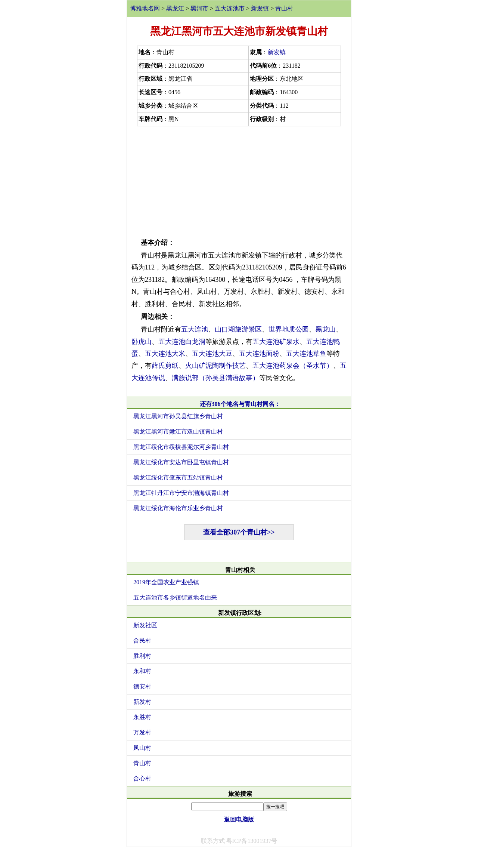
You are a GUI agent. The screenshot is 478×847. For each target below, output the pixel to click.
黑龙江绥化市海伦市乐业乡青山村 (178, 508)
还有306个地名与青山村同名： (240, 404)
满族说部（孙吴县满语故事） (215, 378)
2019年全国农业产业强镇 (166, 582)
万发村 (142, 732)
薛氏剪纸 (165, 365)
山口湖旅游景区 (238, 329)
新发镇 (260, 8)
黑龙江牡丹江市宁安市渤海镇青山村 (181, 493)
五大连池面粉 (259, 353)
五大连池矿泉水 (275, 341)
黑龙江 (175, 8)
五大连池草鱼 (306, 353)
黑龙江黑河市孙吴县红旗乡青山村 (178, 416)
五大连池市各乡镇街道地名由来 (175, 597)
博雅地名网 (145, 8)
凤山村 (142, 748)
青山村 (284, 8)
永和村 (142, 671)
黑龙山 (326, 329)
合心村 (142, 778)
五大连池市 (230, 8)
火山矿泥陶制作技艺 (215, 365)
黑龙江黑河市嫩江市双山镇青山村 (178, 431)
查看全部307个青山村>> (239, 532)
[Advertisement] (239, 180)
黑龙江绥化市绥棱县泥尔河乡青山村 (181, 447)
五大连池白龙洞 (181, 341)
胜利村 (142, 656)
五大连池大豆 (212, 353)
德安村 (142, 686)
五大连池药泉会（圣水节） (292, 365)
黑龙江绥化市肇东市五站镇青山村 (178, 477)
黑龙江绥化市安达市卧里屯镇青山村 (181, 462)
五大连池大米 (165, 353)
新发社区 (145, 625)
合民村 (142, 640)
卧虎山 (141, 341)
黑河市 (199, 8)
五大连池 (194, 329)
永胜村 (142, 717)
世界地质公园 (289, 329)
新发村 (142, 702)
